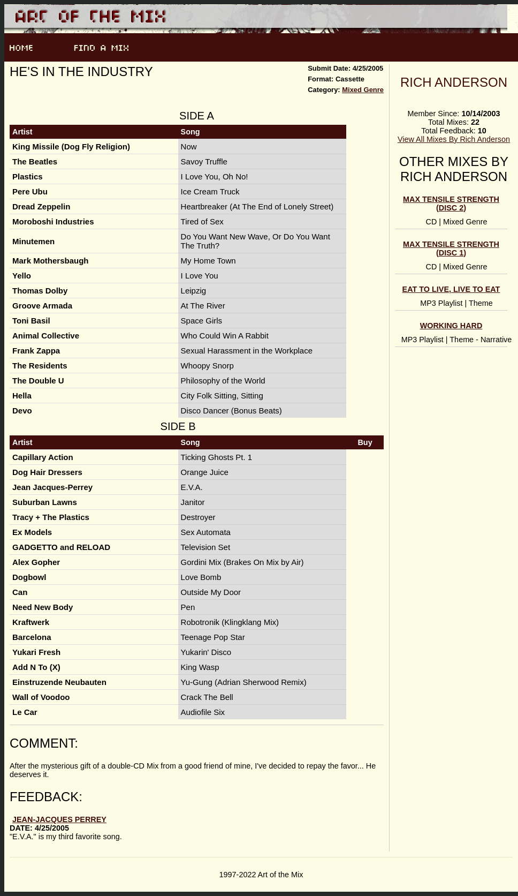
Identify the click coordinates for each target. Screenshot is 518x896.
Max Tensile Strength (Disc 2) (451, 203)
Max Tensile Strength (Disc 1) (451, 248)
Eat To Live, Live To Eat (451, 289)
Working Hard (451, 325)
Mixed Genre (363, 90)
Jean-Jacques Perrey (59, 819)
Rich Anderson (453, 82)
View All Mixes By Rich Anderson (454, 139)
